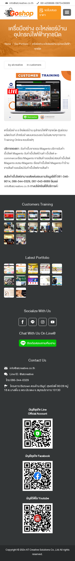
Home (8, 44)
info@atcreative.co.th (19, 3)
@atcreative (26, 374)
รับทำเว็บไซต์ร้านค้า (35, 153)
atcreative (17, 65)
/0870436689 (62, 3)
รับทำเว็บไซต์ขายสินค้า (36, 168)
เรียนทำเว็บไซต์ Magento (47, 163)
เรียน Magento (25, 158)
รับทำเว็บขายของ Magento (36, 148)
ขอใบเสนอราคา (48, 12)
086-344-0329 (19, 380)
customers (35, 65)
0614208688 (47, 3)
